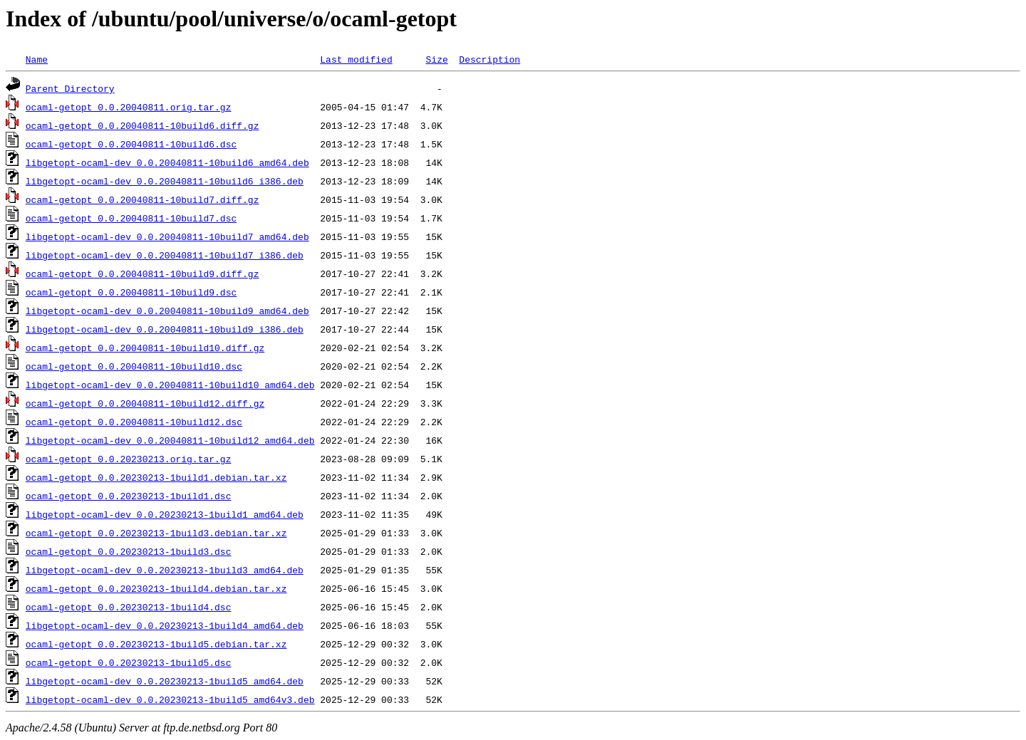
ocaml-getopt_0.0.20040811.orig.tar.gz (129, 106)
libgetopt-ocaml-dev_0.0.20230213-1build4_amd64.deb (165, 625)
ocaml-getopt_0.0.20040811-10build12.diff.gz (145, 403)
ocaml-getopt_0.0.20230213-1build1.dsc (129, 495)
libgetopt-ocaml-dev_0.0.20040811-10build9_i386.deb (165, 329)
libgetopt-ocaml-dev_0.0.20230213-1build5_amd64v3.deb (170, 699)
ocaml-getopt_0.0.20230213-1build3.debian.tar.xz (156, 532)
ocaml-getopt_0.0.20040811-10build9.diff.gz (142, 273)
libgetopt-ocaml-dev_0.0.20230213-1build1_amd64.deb (165, 514)
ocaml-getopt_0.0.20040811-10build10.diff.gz (145, 347)
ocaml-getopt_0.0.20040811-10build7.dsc (131, 218)
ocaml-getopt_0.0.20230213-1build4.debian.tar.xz (156, 588)
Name (37, 59)
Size (436, 59)
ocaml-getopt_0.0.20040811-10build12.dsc (134, 421)
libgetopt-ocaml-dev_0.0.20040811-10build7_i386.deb (165, 255)
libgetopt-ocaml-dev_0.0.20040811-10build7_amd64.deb (167, 236)
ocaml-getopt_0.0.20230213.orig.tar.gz (129, 458)
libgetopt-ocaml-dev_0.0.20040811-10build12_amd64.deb (170, 440)
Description (489, 59)
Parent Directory (70, 88)
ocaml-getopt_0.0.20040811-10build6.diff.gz (142, 125)
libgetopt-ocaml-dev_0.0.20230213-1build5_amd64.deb (165, 680)
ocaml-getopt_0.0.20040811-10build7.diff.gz (142, 199)
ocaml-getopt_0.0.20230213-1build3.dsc (129, 551)
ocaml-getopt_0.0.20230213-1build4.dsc (129, 606)
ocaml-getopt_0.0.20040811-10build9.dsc (131, 292)
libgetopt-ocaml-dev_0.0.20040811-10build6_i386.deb (165, 180)
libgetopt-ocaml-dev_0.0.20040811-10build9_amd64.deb (167, 310)
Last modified (356, 59)
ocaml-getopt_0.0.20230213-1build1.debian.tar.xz (156, 477)
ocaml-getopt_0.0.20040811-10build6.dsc (131, 143)
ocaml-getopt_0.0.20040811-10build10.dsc (134, 366)
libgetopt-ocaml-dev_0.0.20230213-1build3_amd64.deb (165, 569)
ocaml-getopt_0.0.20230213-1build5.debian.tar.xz (156, 643)
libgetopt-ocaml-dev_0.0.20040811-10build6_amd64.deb (167, 162)
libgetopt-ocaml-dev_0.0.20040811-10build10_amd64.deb (170, 384)
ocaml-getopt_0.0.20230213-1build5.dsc (129, 662)
